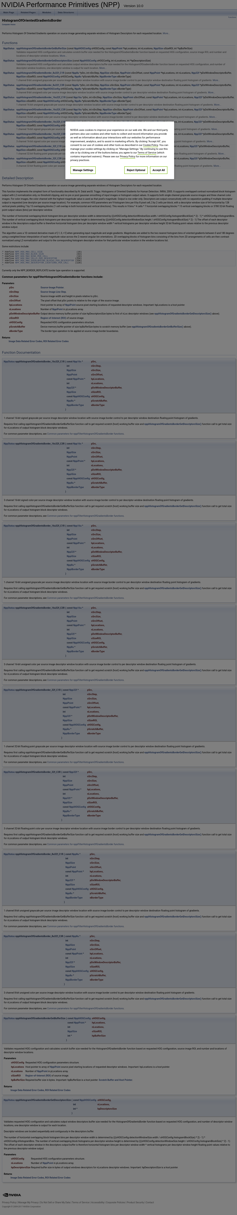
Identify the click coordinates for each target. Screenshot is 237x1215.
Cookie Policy (150, 145)
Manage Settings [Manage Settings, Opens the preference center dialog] (83, 170)
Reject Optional (136, 170)
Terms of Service (146, 152)
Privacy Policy (127, 156)
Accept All (159, 170)
